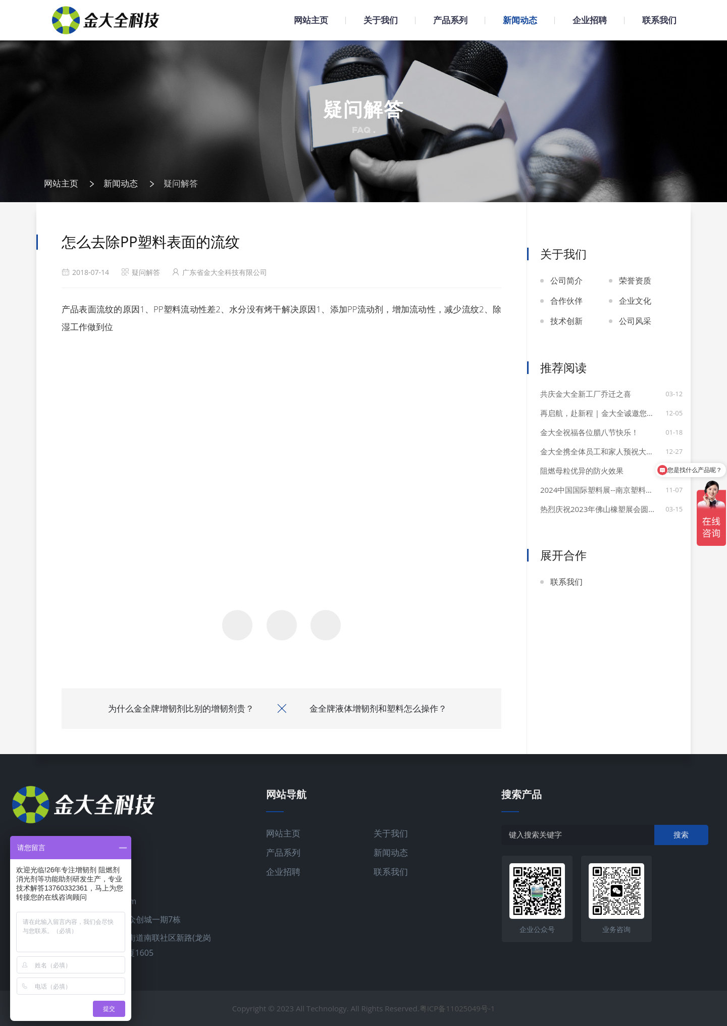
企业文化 (635, 300)
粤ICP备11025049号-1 (457, 1008)
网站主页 (311, 20)
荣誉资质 (635, 280)
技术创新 (566, 321)
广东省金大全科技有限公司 (224, 272)
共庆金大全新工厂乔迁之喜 (585, 394)
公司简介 (566, 280)
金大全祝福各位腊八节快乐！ (589, 432)
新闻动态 (520, 20)
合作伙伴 (566, 300)
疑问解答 (181, 183)
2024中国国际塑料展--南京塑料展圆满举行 (609, 490)
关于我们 (381, 20)
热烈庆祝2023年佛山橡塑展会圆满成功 (605, 509)
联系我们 (659, 20)
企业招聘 (590, 20)
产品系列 (450, 20)
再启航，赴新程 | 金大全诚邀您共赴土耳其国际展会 (609, 413)
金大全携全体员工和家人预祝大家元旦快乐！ (609, 451)
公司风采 (635, 321)
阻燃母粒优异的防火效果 (582, 470)
